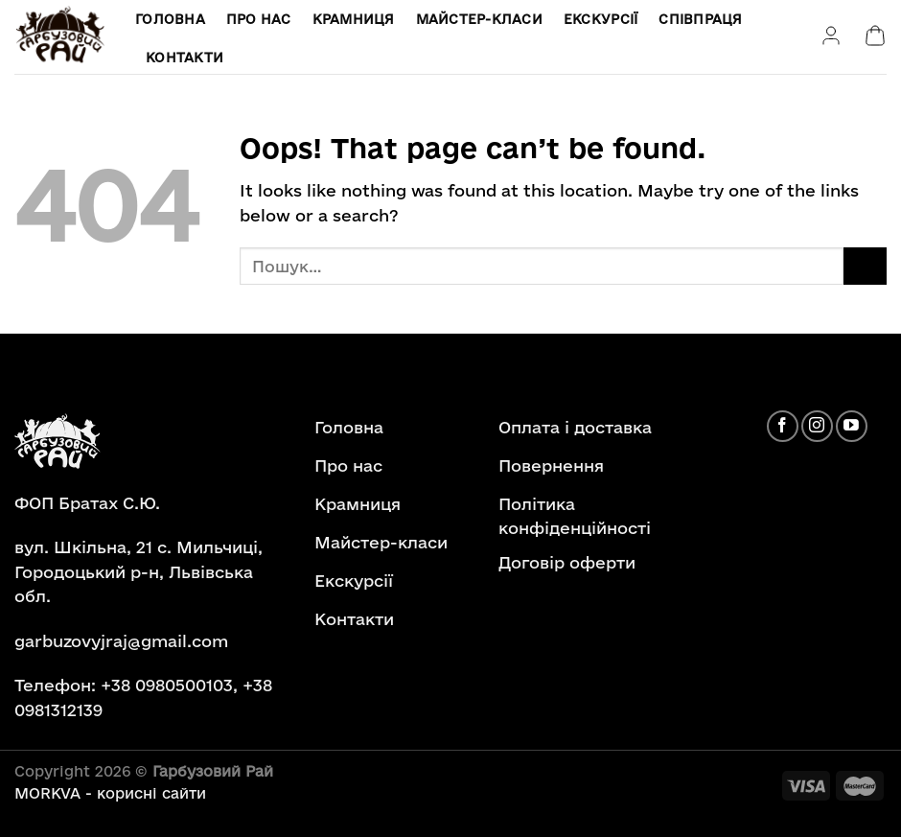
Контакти (184, 57)
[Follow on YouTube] (851, 426)
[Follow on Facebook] (782, 426)
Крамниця (353, 19)
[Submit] (865, 266)
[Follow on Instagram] (817, 426)
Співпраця (700, 19)
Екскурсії (600, 19)
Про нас (258, 19)
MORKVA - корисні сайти (110, 793)
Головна (170, 19)
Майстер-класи (479, 19)
